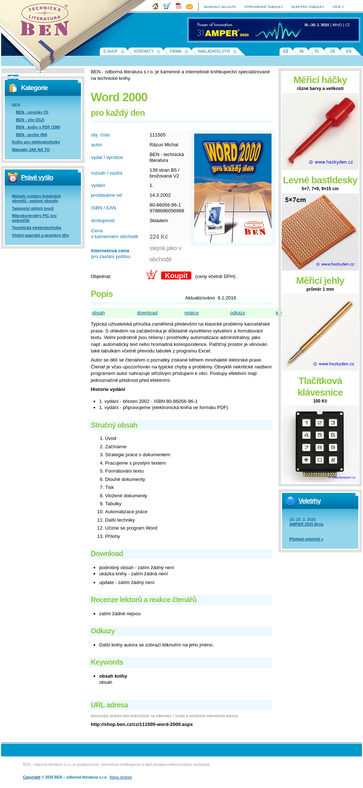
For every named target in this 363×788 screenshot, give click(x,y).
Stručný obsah (114, 425)
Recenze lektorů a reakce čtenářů (143, 600)
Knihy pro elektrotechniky (36, 142)
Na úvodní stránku (47, 22)
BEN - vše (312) (30, 120)
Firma (176, 51)
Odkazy (103, 631)
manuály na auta (220, 7)
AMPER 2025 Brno (306, 524)
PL (317, 51)
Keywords (107, 662)
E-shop (110, 51)
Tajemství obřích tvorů (33, 208)
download (147, 312)
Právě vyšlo (37, 177)
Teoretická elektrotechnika (36, 227)
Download (107, 554)
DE (332, 51)
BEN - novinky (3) (32, 112)
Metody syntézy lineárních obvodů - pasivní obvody (36, 198)
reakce (191, 312)
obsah (98, 312)
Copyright (31, 777)
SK (301, 51)
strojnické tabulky (263, 7)
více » (338, 7)
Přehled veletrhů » (306, 539)
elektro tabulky (307, 7)
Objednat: (101, 276)
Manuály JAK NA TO (31, 149)
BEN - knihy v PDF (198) (38, 127)
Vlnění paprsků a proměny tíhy (40, 235)
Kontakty (144, 51)
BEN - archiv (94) (31, 134)
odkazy (237, 312)
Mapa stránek (121, 777)
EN (348, 51)
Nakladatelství (214, 51)
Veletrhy (309, 501)
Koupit (176, 275)
